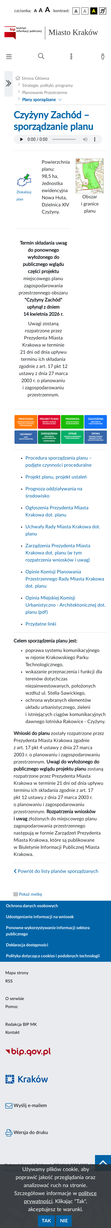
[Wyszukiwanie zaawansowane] (41, 56)
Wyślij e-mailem (26, 1105)
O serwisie (14, 999)
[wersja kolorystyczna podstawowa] (76, 11)
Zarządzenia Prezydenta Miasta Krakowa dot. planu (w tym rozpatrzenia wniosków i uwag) (57, 552)
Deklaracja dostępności (27, 945)
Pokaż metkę (30, 894)
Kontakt (12, 1033)
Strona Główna (35, 78)
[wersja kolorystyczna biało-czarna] (85, 11)
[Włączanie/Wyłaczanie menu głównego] (8, 57)
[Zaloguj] (104, 58)
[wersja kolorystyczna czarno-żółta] (94, 11)
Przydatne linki (40, 624)
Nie (64, 1221)
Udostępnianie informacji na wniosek (40, 917)
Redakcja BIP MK (21, 1025)
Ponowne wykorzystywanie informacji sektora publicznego (48, 931)
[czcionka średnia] (40, 11)
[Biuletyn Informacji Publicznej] (55, 1055)
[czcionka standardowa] (35, 10)
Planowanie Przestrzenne (44, 93)
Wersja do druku (26, 1132)
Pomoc (11, 1007)
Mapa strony (16, 973)
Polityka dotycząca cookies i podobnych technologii (53, 956)
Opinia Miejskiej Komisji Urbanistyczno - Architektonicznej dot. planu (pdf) (65, 605)
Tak (46, 1221)
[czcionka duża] (48, 10)
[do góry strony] (103, 1163)
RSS (9, 981)
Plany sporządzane (39, 100)
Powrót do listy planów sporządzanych (56, 871)
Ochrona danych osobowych (32, 906)
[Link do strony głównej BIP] (55, 33)
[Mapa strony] (72, 58)
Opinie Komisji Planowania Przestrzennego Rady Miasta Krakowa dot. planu (64, 579)
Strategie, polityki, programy (47, 86)
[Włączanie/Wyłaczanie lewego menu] (8, 84)
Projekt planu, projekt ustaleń (56, 477)
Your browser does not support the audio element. (58, 139)
